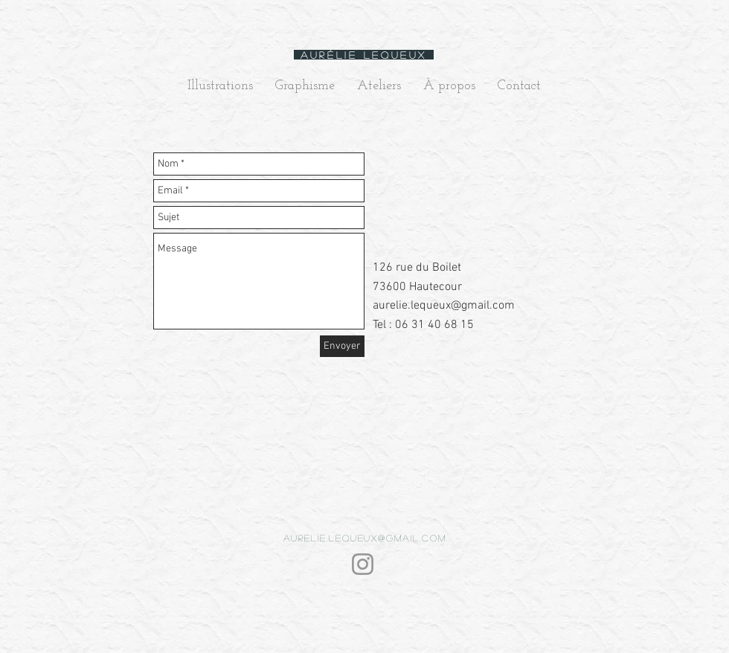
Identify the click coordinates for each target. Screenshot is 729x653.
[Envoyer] (342, 346)
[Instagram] (362, 564)
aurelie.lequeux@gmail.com (444, 305)
